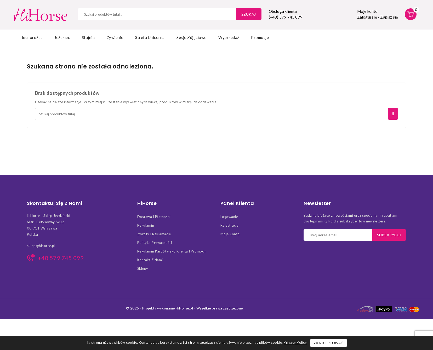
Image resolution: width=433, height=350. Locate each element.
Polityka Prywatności (154, 242)
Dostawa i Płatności (153, 217)
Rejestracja (229, 225)
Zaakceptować (328, 343)
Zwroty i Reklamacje (154, 234)
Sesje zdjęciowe (191, 37)
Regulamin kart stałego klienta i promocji (171, 251)
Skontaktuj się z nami (54, 203)
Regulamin (145, 225)
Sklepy (142, 268)
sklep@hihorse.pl (41, 246)
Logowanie (229, 217)
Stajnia (88, 37)
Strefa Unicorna (150, 37)
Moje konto (230, 234)
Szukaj (248, 14)
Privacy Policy (295, 342)
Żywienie (115, 37)
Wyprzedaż (228, 37)
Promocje (260, 37)
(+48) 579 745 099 (286, 17)
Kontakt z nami (150, 260)
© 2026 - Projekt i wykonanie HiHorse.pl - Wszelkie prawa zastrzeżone (184, 308)
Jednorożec (32, 37)
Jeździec (62, 37)
